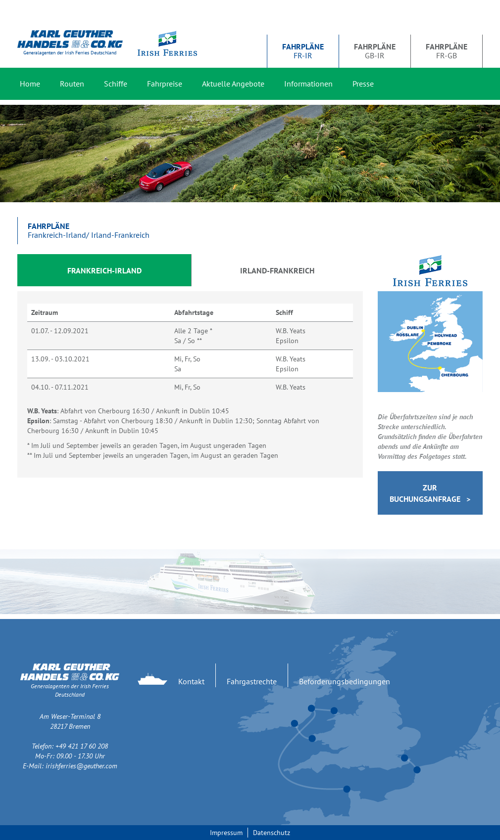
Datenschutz (271, 832)
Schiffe (115, 83)
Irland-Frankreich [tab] (277, 270)
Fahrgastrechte (252, 681)
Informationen (308, 83)
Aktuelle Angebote (233, 83)
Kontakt (191, 681)
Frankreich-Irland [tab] (104, 270)
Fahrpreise (164, 83)
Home (30, 83)
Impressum (226, 832)
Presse (363, 83)
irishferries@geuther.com (81, 765)
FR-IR (303, 51)
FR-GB (446, 51)
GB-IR (375, 51)
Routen (72, 83)
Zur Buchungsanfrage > (430, 493)
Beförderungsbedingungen (344, 681)
